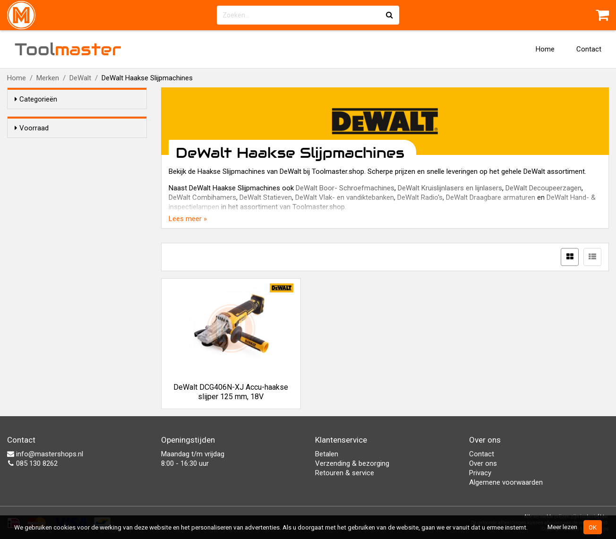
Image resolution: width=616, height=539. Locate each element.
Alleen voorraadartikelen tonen (76, 146)
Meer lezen (562, 526)
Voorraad (32, 128)
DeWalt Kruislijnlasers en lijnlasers (450, 188)
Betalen (326, 454)
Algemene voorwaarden (506, 482)
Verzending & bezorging (352, 463)
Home (545, 49)
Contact (588, 49)
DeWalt (80, 78)
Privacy (480, 473)
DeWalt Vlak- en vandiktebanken (344, 197)
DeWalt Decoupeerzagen (543, 188)
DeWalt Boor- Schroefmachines (345, 188)
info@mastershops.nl (45, 454)
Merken (47, 78)
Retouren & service (344, 473)
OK (593, 527)
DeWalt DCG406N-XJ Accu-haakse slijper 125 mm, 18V (230, 392)
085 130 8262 (32, 463)
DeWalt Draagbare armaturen (490, 197)
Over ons (483, 463)
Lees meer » (188, 218)
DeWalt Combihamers (202, 197)
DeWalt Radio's (420, 197)
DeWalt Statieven (266, 197)
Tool (68, 49)
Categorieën (36, 99)
